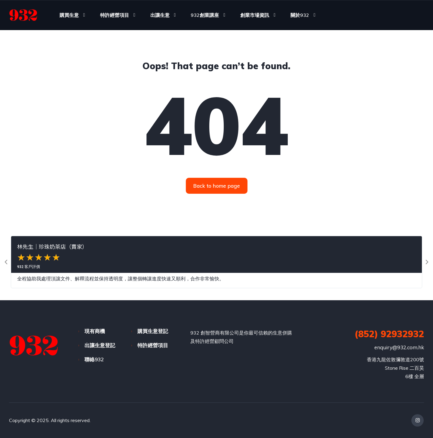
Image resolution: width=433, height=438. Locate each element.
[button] (6, 262)
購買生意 (69, 15)
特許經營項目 (114, 15)
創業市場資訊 (254, 15)
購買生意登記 (152, 331)
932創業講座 (205, 15)
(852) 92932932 (389, 334)
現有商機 (94, 331)
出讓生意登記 (99, 345)
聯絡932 (94, 359)
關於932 (299, 15)
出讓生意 (160, 15)
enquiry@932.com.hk (399, 347)
